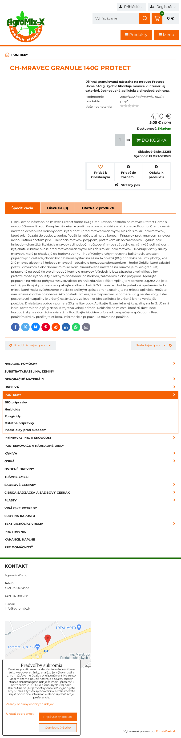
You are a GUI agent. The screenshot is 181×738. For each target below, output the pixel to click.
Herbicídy (12, 409)
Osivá (91, 461)
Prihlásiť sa (131, 6)
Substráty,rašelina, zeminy (29, 371)
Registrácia (163, 6)
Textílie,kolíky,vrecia (91, 524)
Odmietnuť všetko (58, 727)
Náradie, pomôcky (91, 364)
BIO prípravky (16, 402)
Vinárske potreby (20, 508)
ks (123, 140)
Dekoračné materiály (91, 379)
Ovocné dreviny (19, 469)
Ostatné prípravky (19, 423)
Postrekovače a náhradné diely (34, 445)
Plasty (91, 500)
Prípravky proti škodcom (91, 438)
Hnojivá (91, 387)
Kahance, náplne (19, 539)
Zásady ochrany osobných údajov (30, 704)
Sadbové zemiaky (91, 485)
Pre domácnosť (18, 547)
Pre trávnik (15, 531)
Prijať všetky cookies (57, 716)
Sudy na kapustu (19, 516)
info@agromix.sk (17, 608)
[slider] (129, 106)
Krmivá (91, 453)
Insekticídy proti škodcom (25, 430)
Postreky (91, 395)
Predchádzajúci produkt (30, 345)
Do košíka (151, 140)
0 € (170, 18)
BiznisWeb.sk (166, 731)
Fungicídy (13, 416)
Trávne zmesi (16, 477)
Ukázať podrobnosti (20, 713)
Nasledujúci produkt (154, 345)
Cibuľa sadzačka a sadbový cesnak (91, 492)
